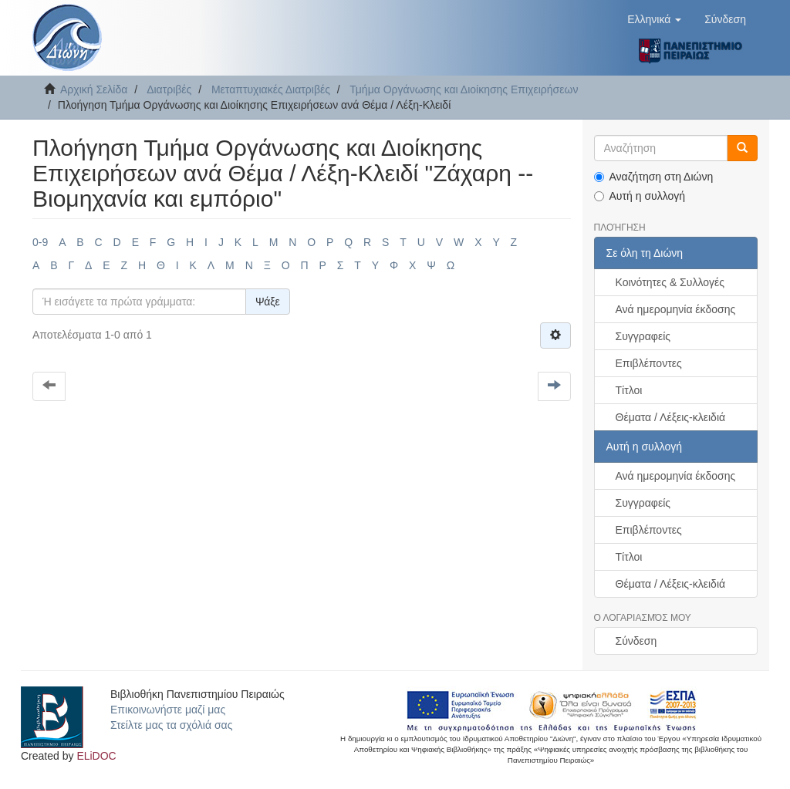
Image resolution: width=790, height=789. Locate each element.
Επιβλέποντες (649, 363)
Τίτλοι (629, 390)
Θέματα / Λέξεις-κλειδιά (671, 417)
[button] (654, 19)
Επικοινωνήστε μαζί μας (167, 709)
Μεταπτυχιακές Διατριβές (270, 89)
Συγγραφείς (643, 336)
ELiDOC (96, 756)
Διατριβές (169, 89)
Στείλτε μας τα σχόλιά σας (171, 725)
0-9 (40, 242)
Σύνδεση (636, 641)
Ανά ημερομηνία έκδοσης (676, 309)
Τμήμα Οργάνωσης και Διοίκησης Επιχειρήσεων (463, 89)
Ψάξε (267, 301)
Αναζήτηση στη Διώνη (654, 176)
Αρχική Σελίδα (93, 89)
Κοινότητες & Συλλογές (670, 282)
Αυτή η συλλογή (640, 196)
